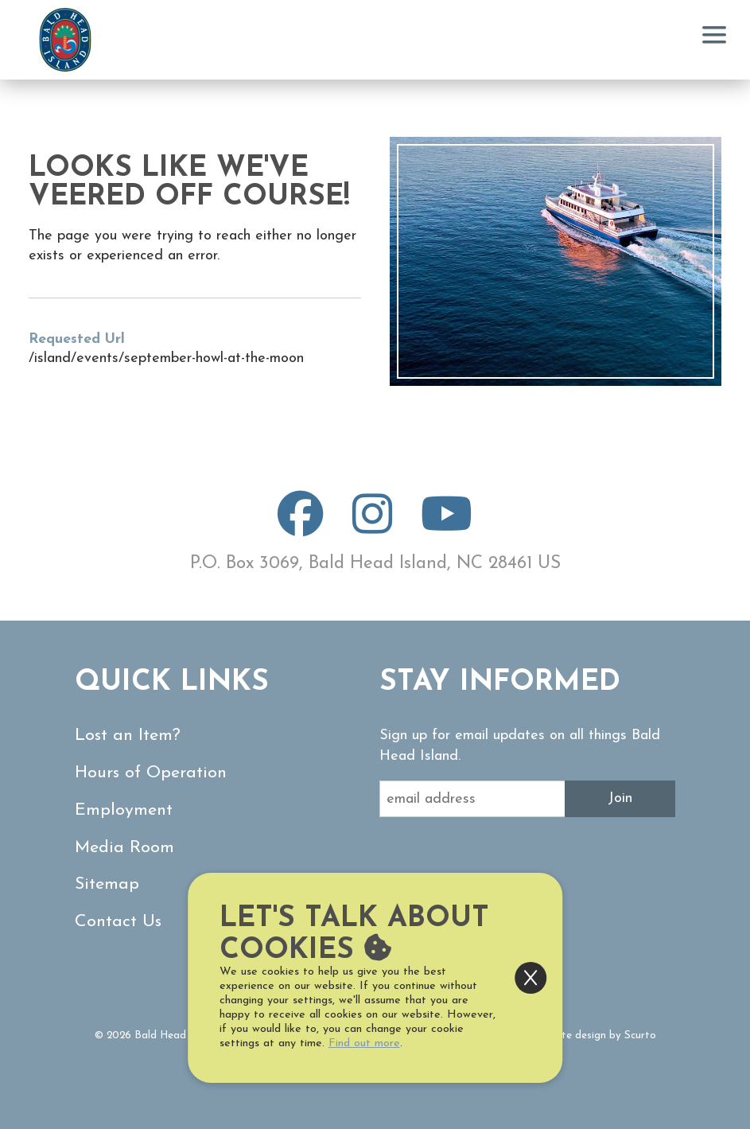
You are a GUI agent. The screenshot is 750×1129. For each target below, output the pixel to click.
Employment (124, 810)
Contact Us (118, 921)
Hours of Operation (151, 773)
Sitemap (107, 884)
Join (620, 798)
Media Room (124, 847)
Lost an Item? (128, 735)
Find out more (364, 1043)
